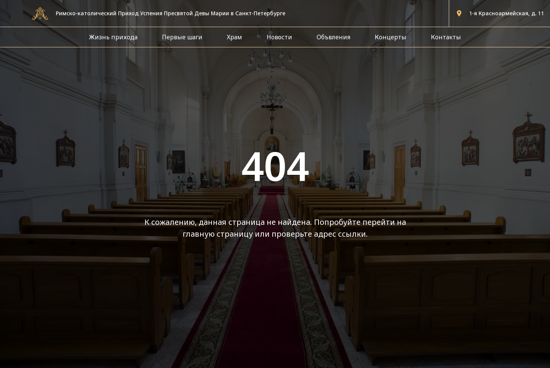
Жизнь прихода (113, 37)
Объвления (333, 37)
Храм (234, 37)
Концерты (390, 37)
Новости (279, 37)
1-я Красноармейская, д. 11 (506, 13)
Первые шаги (182, 37)
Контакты (446, 37)
